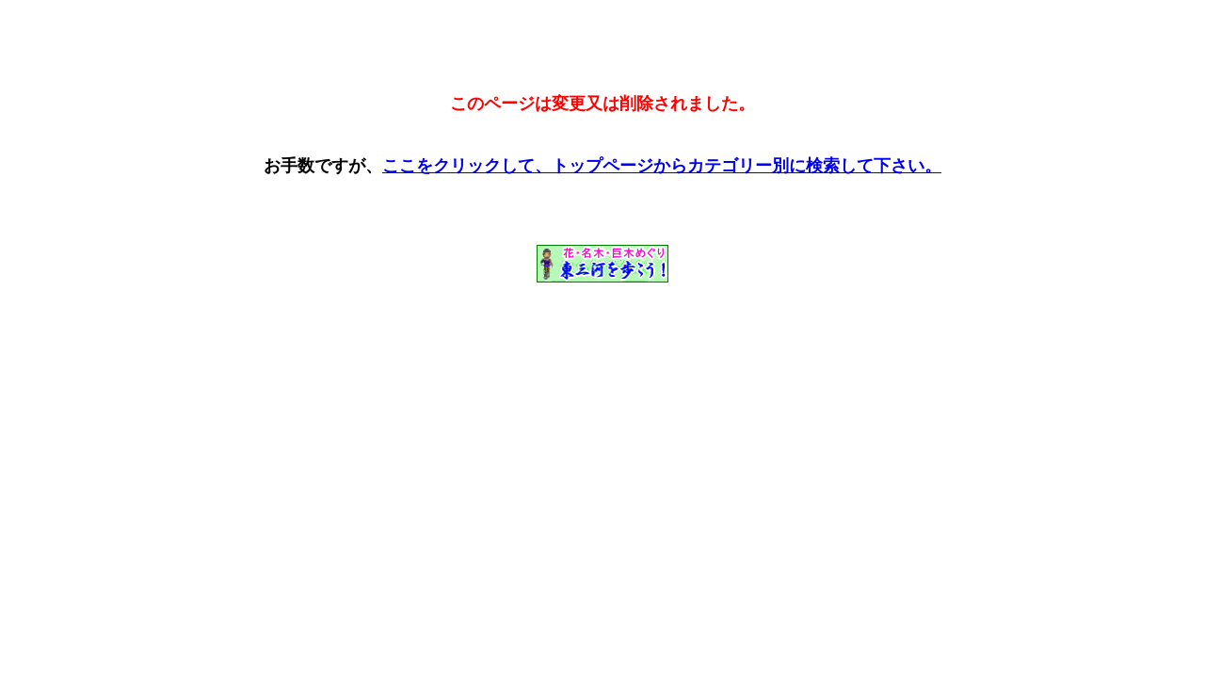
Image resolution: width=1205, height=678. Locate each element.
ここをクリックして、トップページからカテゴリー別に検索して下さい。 (661, 165)
